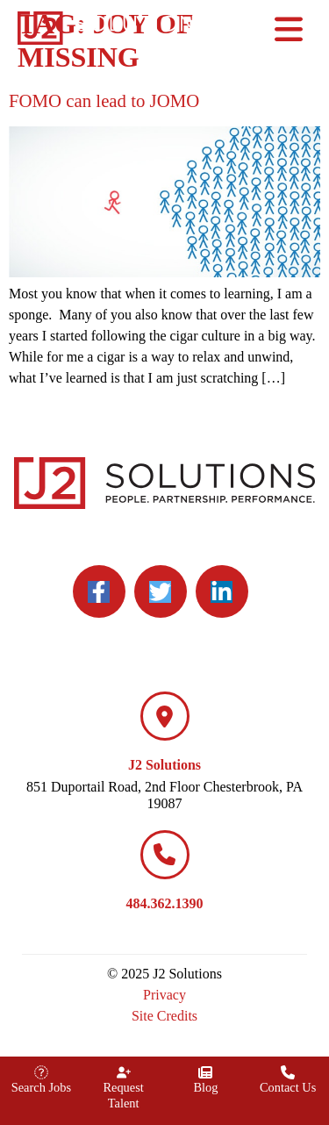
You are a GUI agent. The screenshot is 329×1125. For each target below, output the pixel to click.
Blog (205, 1087)
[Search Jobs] (41, 1072)
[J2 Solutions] (165, 716)
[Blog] (205, 1072)
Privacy (164, 994)
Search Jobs (41, 1087)
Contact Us (288, 1087)
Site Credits (164, 1015)
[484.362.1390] (165, 854)
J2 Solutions (164, 764)
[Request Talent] (124, 1072)
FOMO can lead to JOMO (104, 100)
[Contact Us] (288, 1072)
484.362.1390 (165, 903)
